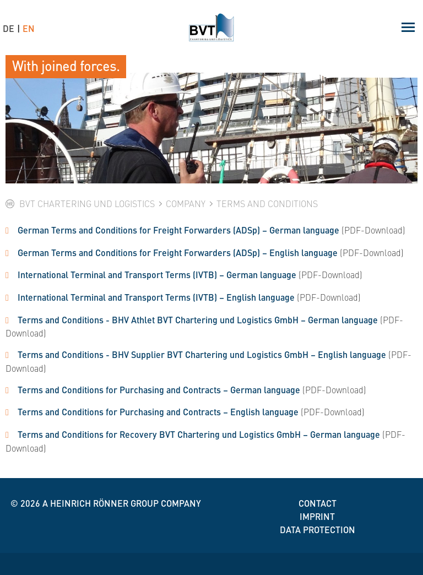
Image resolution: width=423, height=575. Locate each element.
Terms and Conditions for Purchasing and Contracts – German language (159, 389)
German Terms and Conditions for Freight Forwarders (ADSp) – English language (178, 252)
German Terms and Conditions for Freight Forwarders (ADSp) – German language (178, 230)
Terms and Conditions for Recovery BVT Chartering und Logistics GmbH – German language (199, 434)
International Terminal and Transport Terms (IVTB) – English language (156, 297)
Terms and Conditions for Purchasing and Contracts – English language (158, 411)
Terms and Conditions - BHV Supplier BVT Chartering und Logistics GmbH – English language (202, 354)
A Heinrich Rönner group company (121, 503)
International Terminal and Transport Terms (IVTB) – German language (157, 274)
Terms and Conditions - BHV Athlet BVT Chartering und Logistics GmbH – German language (198, 319)
